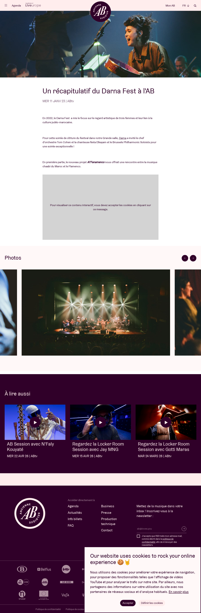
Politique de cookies (75, 609)
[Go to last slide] (185, 258)
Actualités (75, 512)
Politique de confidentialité (48, 609)
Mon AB (170, 5)
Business (107, 506)
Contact (106, 530)
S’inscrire (184, 528)
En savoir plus (179, 592)
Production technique (109, 521)
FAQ (71, 525)
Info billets (75, 519)
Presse (106, 512)
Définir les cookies (152, 603)
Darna (122, 138)
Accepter (127, 603)
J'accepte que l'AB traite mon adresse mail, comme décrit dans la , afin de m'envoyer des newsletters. (162, 541)
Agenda (16, 5)
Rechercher (195, 5)
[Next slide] (193, 258)
